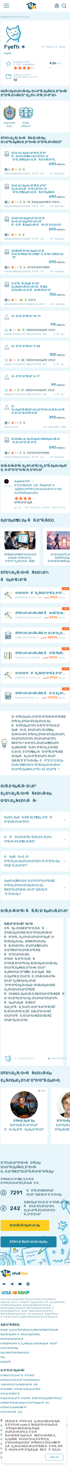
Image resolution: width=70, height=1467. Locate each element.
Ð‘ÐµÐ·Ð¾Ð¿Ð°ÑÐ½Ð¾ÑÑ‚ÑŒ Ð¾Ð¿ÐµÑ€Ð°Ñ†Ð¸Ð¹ (31, 1398)
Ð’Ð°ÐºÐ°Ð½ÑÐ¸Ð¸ (12, 1411)
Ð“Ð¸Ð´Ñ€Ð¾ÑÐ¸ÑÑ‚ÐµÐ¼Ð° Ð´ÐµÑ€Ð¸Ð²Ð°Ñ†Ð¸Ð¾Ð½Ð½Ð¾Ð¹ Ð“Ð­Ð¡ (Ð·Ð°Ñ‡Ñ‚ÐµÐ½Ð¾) (38, 489)
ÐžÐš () (54, 1457)
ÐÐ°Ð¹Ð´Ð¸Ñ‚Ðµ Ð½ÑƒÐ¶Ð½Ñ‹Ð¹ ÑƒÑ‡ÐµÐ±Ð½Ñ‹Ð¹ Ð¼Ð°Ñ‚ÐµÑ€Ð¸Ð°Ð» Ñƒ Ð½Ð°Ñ (37, 765)
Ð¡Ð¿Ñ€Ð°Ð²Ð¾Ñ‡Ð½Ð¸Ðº (15, 1352)
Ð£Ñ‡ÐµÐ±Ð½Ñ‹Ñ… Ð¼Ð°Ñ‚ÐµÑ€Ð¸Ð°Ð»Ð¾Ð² (26, 78)
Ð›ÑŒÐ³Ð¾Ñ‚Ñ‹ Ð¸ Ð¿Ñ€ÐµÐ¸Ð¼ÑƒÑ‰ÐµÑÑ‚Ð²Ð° (29, 1343)
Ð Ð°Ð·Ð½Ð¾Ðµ (9, 1348)
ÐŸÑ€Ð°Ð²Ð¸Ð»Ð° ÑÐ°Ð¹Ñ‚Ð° (18, 1375)
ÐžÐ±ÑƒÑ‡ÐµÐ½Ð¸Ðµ (25, 1225)
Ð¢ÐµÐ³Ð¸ (6, 1361)
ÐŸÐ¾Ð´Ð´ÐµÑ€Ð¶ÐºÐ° (14, 1407)
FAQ (3, 1357)
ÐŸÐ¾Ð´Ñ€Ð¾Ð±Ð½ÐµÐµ (28, 1241)
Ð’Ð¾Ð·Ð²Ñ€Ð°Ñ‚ (10, 1393)
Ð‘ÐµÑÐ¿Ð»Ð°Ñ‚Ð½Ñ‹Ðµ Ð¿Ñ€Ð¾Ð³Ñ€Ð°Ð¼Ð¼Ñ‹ (30, 1329)
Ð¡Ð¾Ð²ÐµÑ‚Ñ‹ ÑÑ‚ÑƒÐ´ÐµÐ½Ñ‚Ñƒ (20, 1334)
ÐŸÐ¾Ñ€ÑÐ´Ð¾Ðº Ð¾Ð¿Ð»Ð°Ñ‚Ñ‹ (21, 1389)
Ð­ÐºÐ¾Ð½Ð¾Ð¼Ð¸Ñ (13, 1339)
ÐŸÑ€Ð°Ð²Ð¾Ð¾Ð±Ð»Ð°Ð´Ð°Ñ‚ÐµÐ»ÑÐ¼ (25, 1402)
